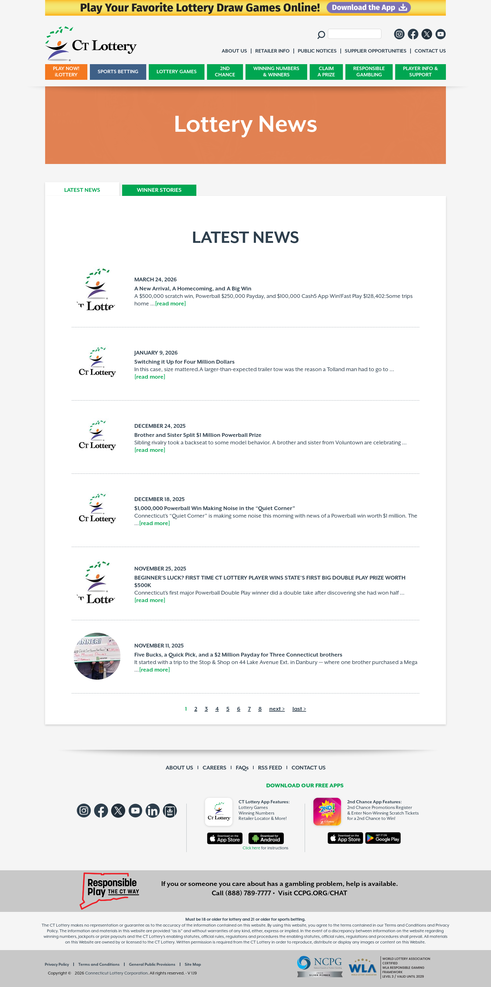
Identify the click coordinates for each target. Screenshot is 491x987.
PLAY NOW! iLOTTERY (66, 72)
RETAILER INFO (272, 51)
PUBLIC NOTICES (317, 51)
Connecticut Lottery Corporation (116, 973)
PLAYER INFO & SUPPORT (420, 72)
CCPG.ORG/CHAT (320, 893)
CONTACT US (309, 768)
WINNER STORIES (159, 190)
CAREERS (214, 768)
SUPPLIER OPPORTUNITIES (375, 51)
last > (299, 709)
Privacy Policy (57, 964)
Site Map (193, 964)
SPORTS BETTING (118, 72)
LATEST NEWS (82, 190)
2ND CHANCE (225, 72)
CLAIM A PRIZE (326, 72)
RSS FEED (270, 768)
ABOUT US (179, 768)
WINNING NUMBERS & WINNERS (276, 72)
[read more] (170, 304)
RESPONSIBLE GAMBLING (369, 72)
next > (277, 709)
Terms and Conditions (99, 964)
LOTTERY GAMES (177, 72)
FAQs (242, 768)
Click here (251, 848)
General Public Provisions (152, 964)
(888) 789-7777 (248, 893)
